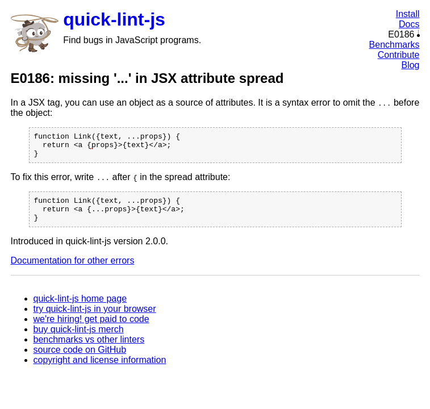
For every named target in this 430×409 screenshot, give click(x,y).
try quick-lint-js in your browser (95, 319)
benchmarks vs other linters (89, 349)
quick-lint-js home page (80, 309)
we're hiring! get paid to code (91, 329)
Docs (409, 24)
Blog (410, 65)
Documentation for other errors (73, 271)
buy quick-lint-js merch (79, 339)
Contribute (399, 55)
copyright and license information (100, 370)
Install (408, 14)
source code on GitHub (80, 360)
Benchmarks (394, 44)
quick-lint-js (114, 19)
